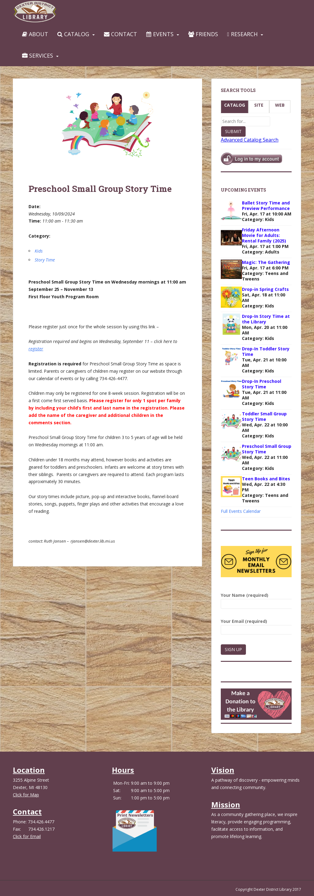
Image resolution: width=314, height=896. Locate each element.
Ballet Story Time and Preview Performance (266, 205)
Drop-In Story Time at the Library (266, 319)
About (35, 34)
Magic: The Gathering (266, 262)
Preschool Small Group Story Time (266, 449)
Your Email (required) (256, 625)
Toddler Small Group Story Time (264, 416)
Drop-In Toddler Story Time (265, 351)
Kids (39, 251)
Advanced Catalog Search (249, 139)
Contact (120, 34)
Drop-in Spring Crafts (265, 289)
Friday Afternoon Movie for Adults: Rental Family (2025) (264, 235)
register (36, 349)
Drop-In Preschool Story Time (261, 384)
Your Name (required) (256, 599)
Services (37, 55)
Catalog (73, 34)
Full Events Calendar (241, 511)
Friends (203, 34)
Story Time (45, 260)
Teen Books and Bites (266, 479)
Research (242, 34)
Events (160, 34)
